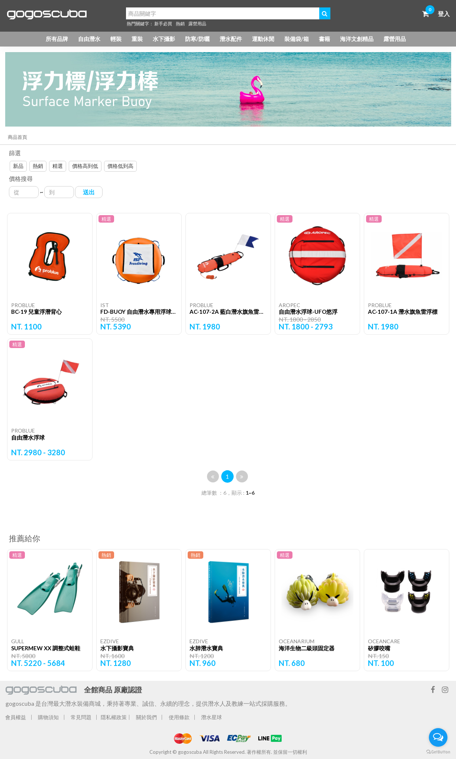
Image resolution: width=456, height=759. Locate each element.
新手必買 (163, 23)
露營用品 (197, 23)
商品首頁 (17, 137)
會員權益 (15, 717)
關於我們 (146, 717)
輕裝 (116, 38)
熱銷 (180, 23)
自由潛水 (89, 38)
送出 (89, 191)
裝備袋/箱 (296, 38)
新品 (18, 166)
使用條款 (179, 717)
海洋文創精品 (356, 38)
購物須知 (48, 717)
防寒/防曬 (197, 38)
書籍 (324, 38)
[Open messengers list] (438, 737)
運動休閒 (263, 38)
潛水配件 (231, 38)
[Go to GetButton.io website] (438, 751)
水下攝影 (164, 38)
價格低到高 (120, 166)
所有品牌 (57, 38)
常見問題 (81, 717)
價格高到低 (85, 166)
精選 (57, 166)
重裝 (137, 38)
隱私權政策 (114, 717)
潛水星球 (211, 717)
